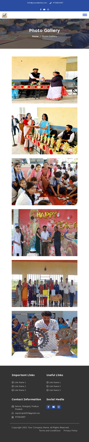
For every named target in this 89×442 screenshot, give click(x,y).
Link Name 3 (20, 390)
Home (35, 36)
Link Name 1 (20, 382)
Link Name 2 (20, 386)
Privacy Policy (70, 430)
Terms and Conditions (49, 430)
